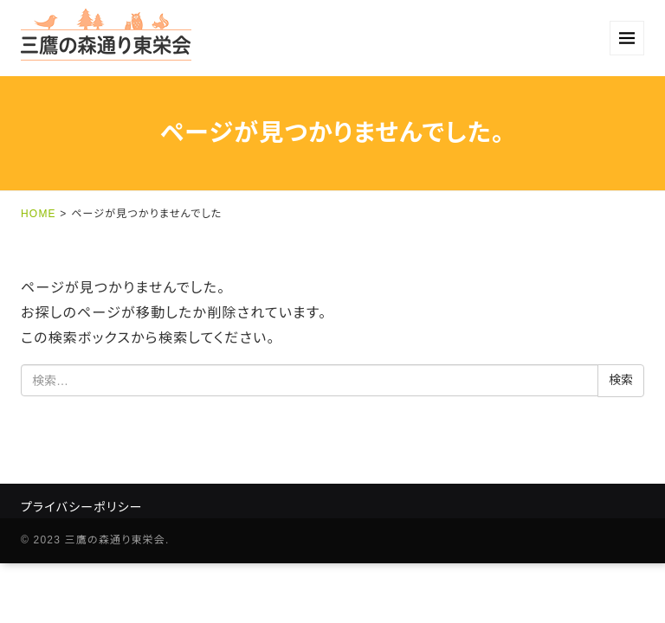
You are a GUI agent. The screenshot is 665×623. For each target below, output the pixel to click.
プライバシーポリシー (82, 507)
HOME (38, 214)
